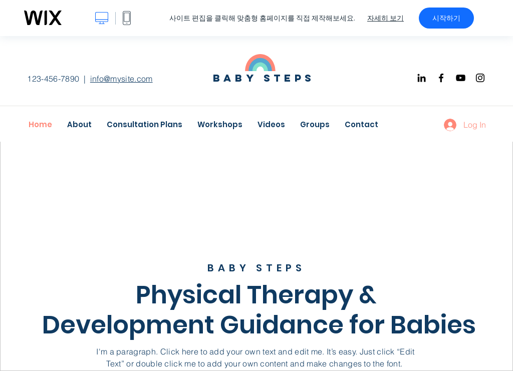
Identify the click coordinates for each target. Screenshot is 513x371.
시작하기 (446, 18)
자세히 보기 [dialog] (385, 18)
